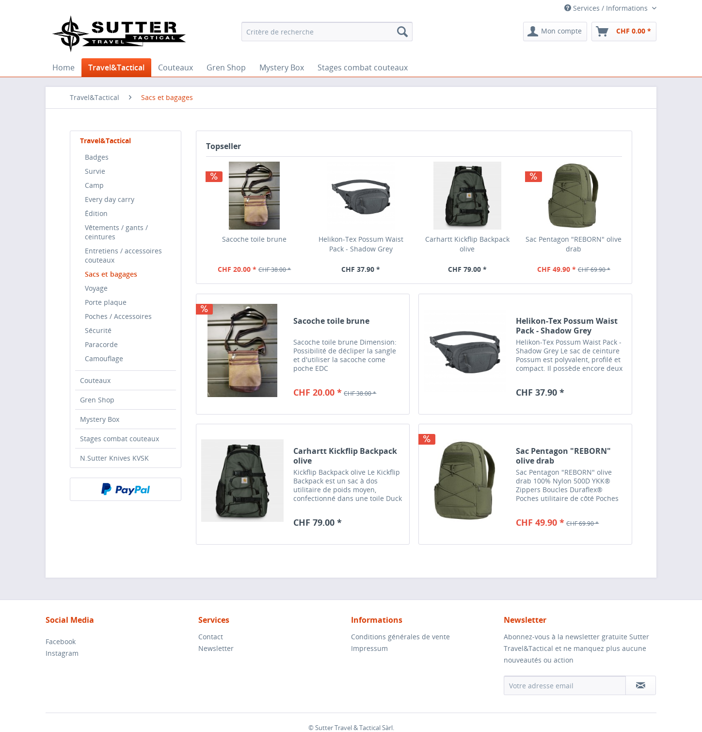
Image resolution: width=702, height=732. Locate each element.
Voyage (96, 288)
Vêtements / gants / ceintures (116, 232)
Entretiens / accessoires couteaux (123, 255)
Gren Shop (97, 399)
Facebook (61, 641)
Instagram (62, 653)
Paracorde (101, 344)
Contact (210, 636)
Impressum (369, 648)
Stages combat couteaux (119, 438)
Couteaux (95, 380)
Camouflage (104, 358)
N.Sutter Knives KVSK (114, 458)
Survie (95, 171)
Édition (96, 213)
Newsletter (216, 648)
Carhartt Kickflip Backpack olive (467, 243)
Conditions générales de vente (400, 636)
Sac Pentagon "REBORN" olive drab (574, 243)
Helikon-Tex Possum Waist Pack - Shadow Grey (361, 243)
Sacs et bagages (111, 274)
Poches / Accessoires (118, 316)
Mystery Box (99, 419)
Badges (97, 157)
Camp (94, 185)
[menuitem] (327, 31)
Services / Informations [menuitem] (607, 8)
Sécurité (98, 330)
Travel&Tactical (105, 140)
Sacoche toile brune (254, 239)
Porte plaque (106, 302)
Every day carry (109, 199)
